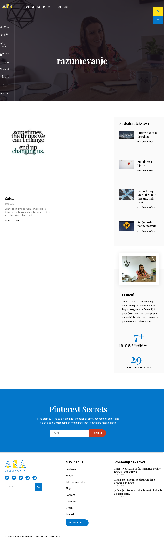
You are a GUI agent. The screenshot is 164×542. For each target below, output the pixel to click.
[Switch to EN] (59, 7)
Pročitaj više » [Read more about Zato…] (14, 221)
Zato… (10, 198)
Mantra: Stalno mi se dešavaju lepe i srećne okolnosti (135, 481)
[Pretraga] (38, 487)
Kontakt (5, 94)
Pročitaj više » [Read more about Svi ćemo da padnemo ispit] (146, 231)
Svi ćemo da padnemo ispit (146, 224)
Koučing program (5, 35)
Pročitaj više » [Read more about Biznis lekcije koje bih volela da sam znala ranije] (146, 207)
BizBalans (5, 69)
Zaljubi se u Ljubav (144, 163)
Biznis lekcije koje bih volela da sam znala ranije (146, 196)
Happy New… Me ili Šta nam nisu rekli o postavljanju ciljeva (137, 470)
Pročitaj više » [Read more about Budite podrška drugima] (146, 142)
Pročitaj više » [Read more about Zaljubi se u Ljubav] (146, 171)
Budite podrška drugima (147, 134)
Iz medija (6, 77)
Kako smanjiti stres (5, 44)
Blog (7, 62)
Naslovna (5, 27)
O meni (5, 86)
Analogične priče (5, 54)
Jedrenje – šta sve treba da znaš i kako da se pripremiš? (138, 492)
